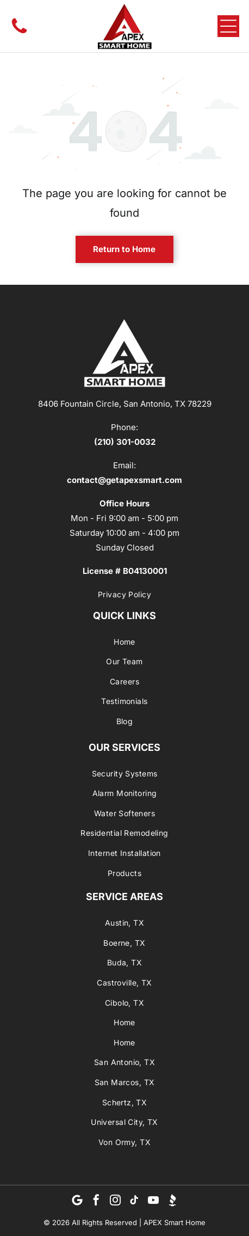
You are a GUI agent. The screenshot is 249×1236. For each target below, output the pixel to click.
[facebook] (96, 1201)
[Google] (77, 1201)
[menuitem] (124, 594)
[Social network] (172, 1201)
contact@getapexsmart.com (124, 480)
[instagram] (115, 1201)
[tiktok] (134, 1201)
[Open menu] (228, 26)
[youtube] (153, 1201)
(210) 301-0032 (124, 442)
